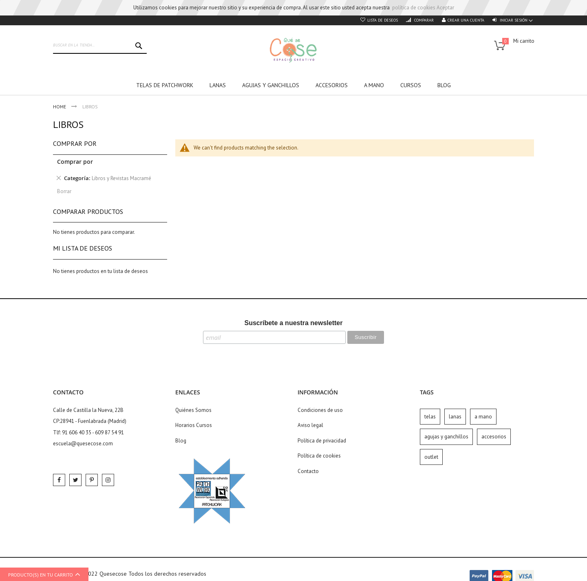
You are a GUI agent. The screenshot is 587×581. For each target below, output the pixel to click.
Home (60, 106)
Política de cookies (319, 455)
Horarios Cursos (193, 425)
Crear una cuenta (466, 20)
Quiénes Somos (193, 410)
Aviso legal (310, 425)
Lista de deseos (382, 20)
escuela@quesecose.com (83, 443)
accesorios (493, 436)
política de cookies (413, 7)
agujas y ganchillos (446, 436)
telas (430, 416)
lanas (455, 416)
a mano (483, 416)
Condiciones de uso (320, 410)
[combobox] (100, 45)
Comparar (423, 20)
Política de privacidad (322, 440)
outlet (431, 456)
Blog (180, 440)
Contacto (308, 471)
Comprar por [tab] (75, 143)
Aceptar (445, 7)
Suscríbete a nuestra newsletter (294, 322)
